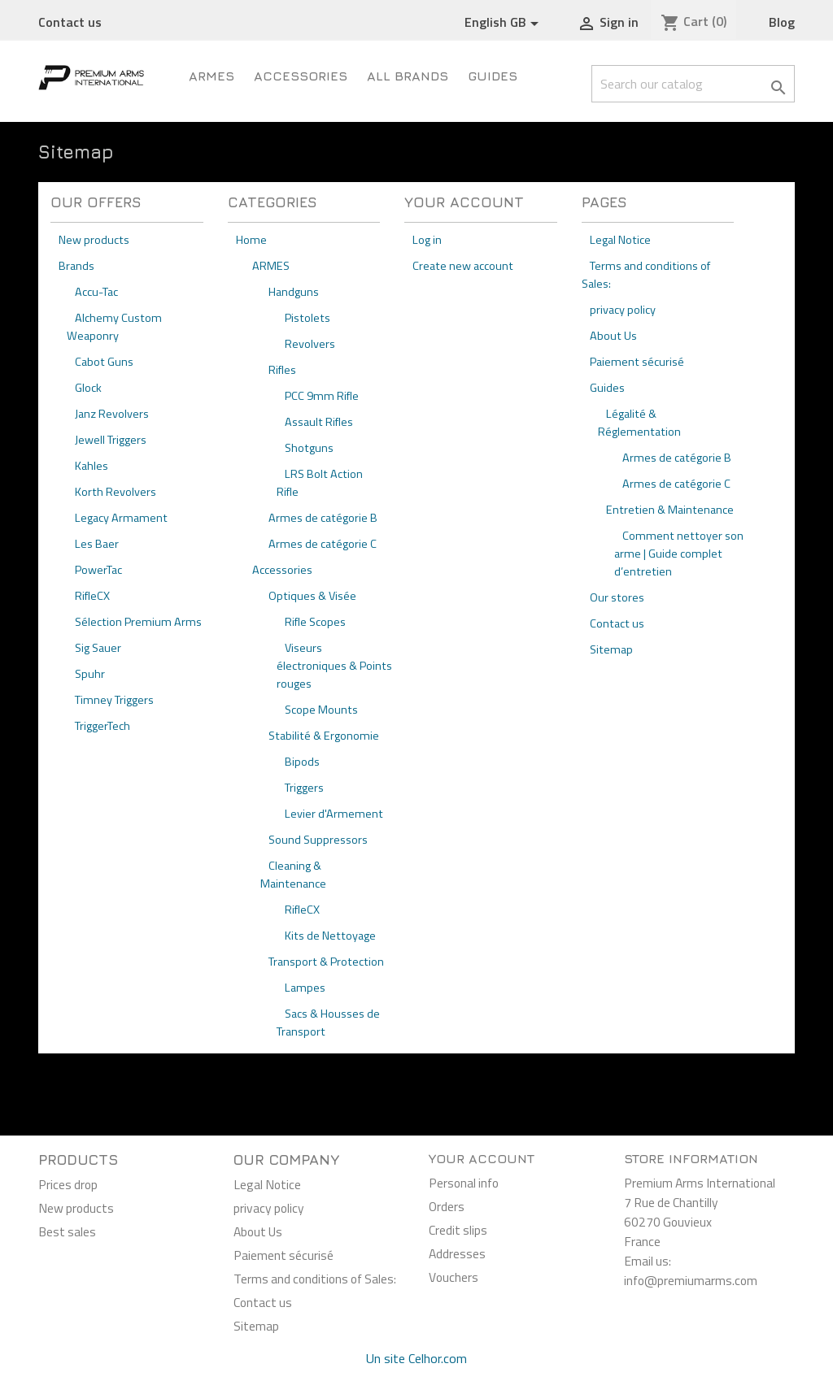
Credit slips (458, 1230)
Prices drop (68, 1184)
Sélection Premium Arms (138, 622)
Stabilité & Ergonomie (323, 736)
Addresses (457, 1253)
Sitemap (611, 649)
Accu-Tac (96, 292)
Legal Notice (620, 240)
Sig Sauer (98, 648)
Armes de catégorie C (322, 544)
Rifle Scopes (315, 622)
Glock (88, 388)
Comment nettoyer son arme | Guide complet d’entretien (679, 553)
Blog (782, 22)
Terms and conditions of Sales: (314, 1278)
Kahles (91, 466)
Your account (481, 1158)
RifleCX (92, 596)
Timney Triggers (114, 700)
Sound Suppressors (318, 840)
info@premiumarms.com (690, 1280)
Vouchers (453, 1277)
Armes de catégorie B (322, 518)
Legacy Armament (121, 518)
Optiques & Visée (312, 596)
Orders (446, 1206)
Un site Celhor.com (416, 1358)
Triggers (304, 788)
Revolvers (310, 344)
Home (251, 240)
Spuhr (90, 674)
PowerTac (98, 570)
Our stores (617, 597)
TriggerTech (102, 726)
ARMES (211, 75)
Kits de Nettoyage (330, 936)
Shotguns (309, 448)
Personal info (464, 1182)
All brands (407, 75)
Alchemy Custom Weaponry (114, 327)
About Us (613, 336)
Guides (492, 75)
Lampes (305, 988)
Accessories (300, 75)
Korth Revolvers (115, 492)
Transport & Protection (326, 962)
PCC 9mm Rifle (322, 396)
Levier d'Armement (334, 814)
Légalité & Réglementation (639, 423)
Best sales (67, 1231)
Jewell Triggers (110, 440)
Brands (76, 266)
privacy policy (623, 310)
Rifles (282, 370)
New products (94, 240)
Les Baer (97, 544)
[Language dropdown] (504, 22)
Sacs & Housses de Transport (328, 1022)
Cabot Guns (104, 362)
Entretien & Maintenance (670, 510)
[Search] (693, 83)
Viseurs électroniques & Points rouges (334, 666)
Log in (427, 240)
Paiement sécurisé (637, 362)
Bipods (302, 762)
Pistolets (307, 318)
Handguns (293, 292)
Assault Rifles (319, 422)
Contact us (70, 22)
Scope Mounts (321, 710)
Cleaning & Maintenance (293, 874)
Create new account (462, 266)
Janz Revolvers (112, 414)
